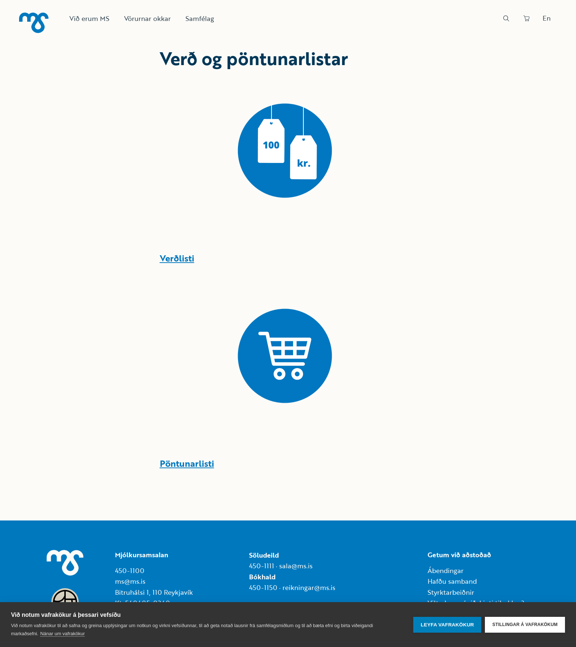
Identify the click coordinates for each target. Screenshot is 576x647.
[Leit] (506, 18)
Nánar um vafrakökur (62, 633)
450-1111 (261, 565)
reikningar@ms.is (308, 587)
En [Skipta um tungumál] (547, 18)
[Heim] (33, 23)
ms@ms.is (130, 581)
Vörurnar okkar (147, 18)
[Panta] (526, 18)
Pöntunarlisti (187, 463)
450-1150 (263, 587)
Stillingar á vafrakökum (525, 624)
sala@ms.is (296, 565)
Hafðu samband (452, 581)
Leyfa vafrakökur (447, 625)
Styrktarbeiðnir (451, 592)
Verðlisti (177, 258)
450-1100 (129, 570)
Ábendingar (446, 570)
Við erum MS (89, 18)
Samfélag (200, 18)
